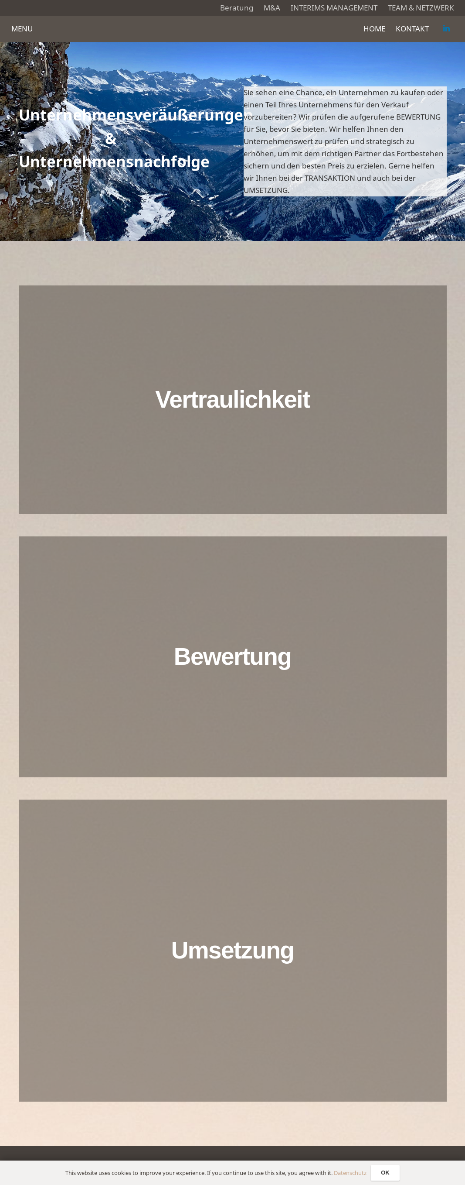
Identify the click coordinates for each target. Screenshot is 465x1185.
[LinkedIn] (446, 28)
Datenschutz (350, 1173)
